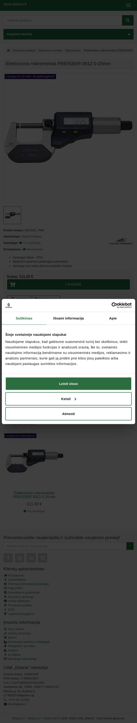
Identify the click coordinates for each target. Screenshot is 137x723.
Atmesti (68, 414)
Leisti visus (68, 384)
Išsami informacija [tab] (68, 318)
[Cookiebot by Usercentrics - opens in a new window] (111, 305)
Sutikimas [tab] (24, 318)
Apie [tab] (113, 318)
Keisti (68, 399)
